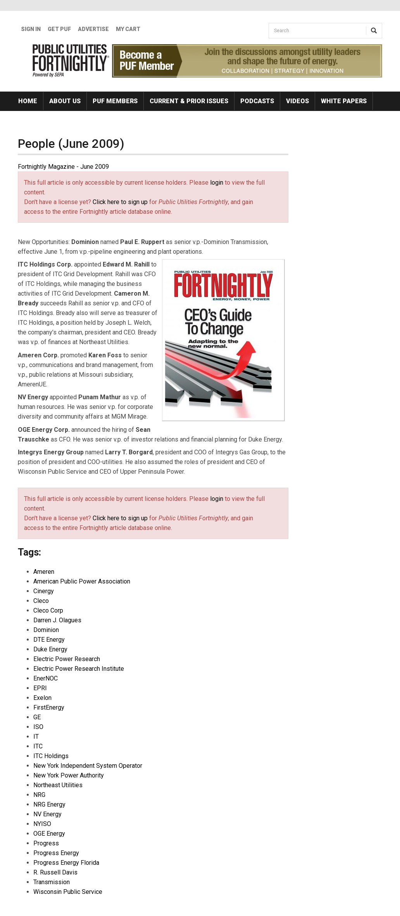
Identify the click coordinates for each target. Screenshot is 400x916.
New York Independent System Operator (87, 765)
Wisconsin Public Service (67, 891)
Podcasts (257, 101)
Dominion (46, 630)
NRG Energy (49, 804)
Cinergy (43, 591)
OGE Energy (49, 833)
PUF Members (115, 101)
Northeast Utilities (58, 785)
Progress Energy (56, 853)
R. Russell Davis (55, 872)
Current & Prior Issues (189, 101)
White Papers (344, 101)
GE (37, 717)
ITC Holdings (51, 756)
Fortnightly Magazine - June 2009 (63, 166)
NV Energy (47, 814)
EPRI (40, 688)
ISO (38, 727)
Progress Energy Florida (66, 862)
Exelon (42, 697)
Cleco (41, 600)
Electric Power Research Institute (78, 668)
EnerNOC (45, 678)
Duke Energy (50, 649)
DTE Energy (49, 639)
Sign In (31, 29)
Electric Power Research (66, 659)
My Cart (128, 29)
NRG (39, 794)
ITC (38, 746)
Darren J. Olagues (57, 620)
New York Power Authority (68, 775)
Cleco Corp (48, 610)
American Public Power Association (81, 581)
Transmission (51, 882)
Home (27, 101)
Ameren (43, 571)
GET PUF (59, 29)
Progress (46, 843)
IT (36, 736)
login (216, 182)
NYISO (42, 824)
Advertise (93, 29)
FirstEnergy (48, 707)
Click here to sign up (120, 202)
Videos (297, 101)
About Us (65, 101)
